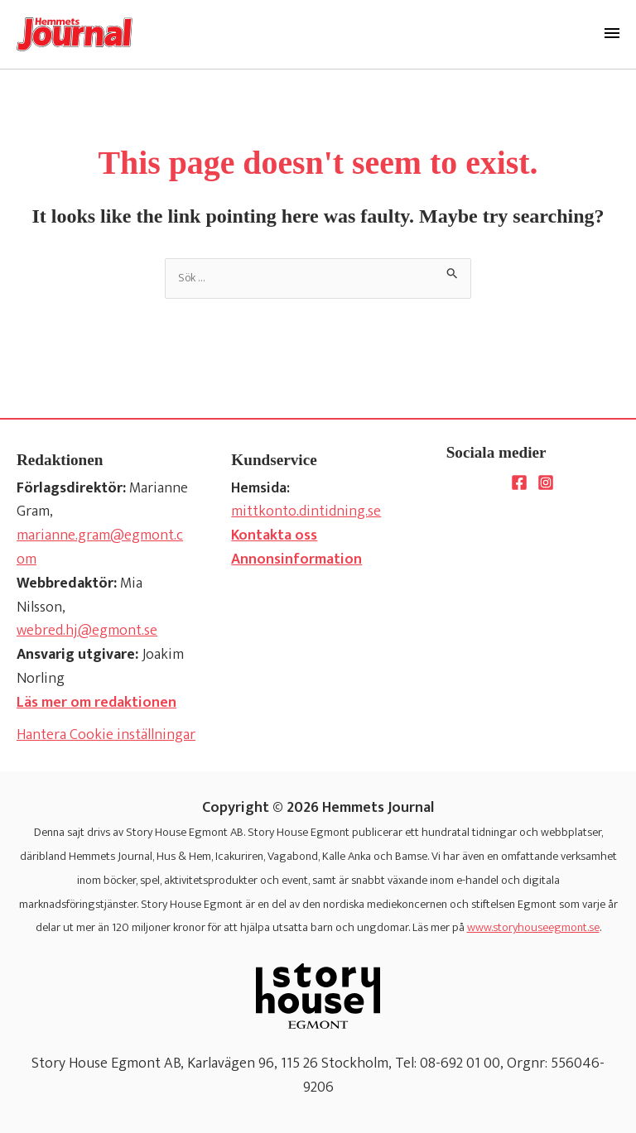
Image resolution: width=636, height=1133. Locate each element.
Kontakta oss (274, 535)
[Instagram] (545, 482)
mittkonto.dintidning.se (306, 511)
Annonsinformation (296, 559)
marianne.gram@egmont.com (100, 547)
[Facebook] (519, 482)
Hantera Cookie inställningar (106, 735)
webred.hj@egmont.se (87, 630)
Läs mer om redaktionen (96, 702)
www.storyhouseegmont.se (533, 928)
